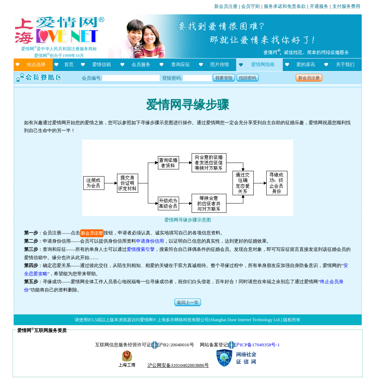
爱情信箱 (101, 64)
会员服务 (141, 64)
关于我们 (345, 64)
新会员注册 (226, 6)
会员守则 (250, 6)
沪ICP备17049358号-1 (257, 344)
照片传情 (219, 64)
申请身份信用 (150, 241)
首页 (69, 64)
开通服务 (319, 6)
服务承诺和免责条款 (285, 6)
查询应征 (180, 64)
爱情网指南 (263, 64)
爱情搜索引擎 (141, 249)
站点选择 (36, 64)
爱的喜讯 (305, 64)
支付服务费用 (346, 6)
